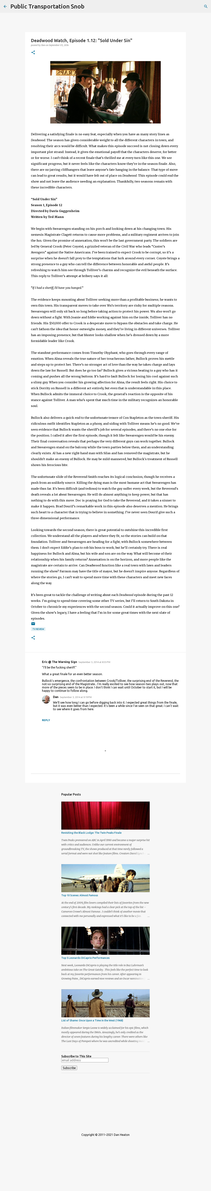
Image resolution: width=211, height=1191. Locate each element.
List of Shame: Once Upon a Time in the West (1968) (92, 1020)
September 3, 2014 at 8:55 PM (94, 662)
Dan (55, 697)
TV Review (38, 629)
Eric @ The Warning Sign (59, 662)
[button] (33, 52)
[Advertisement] (105, 1102)
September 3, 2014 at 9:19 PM (76, 697)
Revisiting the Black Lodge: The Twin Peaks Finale (91, 832)
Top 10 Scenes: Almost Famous (79, 895)
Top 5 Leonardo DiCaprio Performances (85, 957)
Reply (46, 720)
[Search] (206, 6)
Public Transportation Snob (47, 6)
